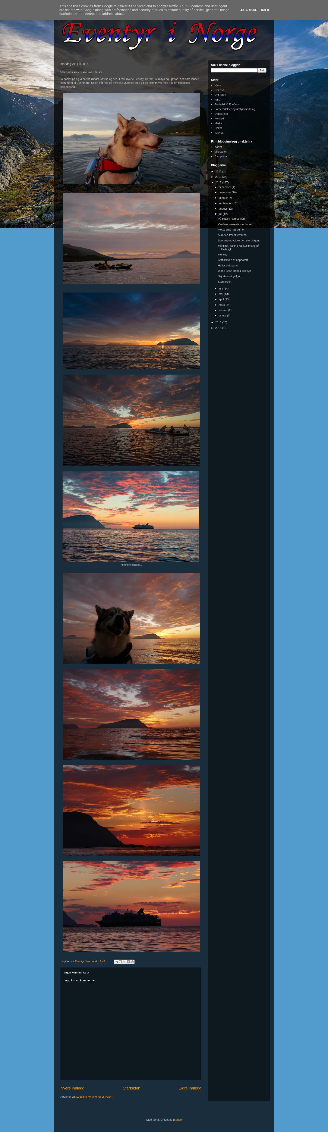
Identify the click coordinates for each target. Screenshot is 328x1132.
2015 (218, 327)
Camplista (220, 156)
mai (221, 293)
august (223, 208)
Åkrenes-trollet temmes (232, 235)
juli (221, 214)
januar (223, 315)
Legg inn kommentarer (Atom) (94, 1096)
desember (225, 187)
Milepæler (220, 151)
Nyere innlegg (72, 1088)
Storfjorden (224, 281)
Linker (218, 127)
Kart (217, 99)
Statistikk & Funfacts (227, 104)
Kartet (218, 146)
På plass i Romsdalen (231, 218)
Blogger (178, 1119)
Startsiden (131, 1088)
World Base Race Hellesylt (234, 270)
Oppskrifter (221, 113)
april (222, 299)
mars (222, 304)
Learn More (248, 10)
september (226, 203)
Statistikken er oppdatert (233, 260)
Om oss (219, 90)
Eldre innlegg (190, 1088)
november (225, 192)
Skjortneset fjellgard (230, 276)
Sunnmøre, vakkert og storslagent (238, 240)
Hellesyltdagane (228, 265)
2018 (218, 176)
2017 (218, 182)
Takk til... (219, 132)
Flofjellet (223, 254)
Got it (265, 10)
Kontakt (219, 118)
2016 (218, 322)
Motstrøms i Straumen (231, 229)
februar (223, 310)
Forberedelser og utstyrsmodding (234, 109)
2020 (218, 171)
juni (221, 288)
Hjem (217, 85)
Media (218, 123)
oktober (224, 197)
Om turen (220, 94)
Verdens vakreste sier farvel (235, 224)
